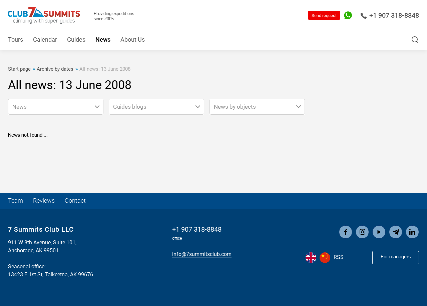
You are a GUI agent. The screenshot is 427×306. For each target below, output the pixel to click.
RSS (339, 257)
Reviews (44, 200)
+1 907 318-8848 (389, 15)
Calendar (45, 39)
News (102, 39)
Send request (324, 15)
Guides (76, 39)
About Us (132, 39)
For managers (396, 257)
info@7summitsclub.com (202, 254)
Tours (15, 39)
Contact (75, 200)
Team (15, 200)
